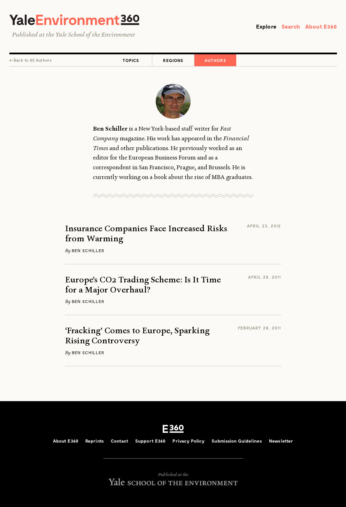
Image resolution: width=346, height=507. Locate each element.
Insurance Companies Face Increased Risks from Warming (146, 234)
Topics (131, 60)
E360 (173, 429)
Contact (119, 441)
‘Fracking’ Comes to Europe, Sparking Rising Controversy (137, 336)
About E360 (321, 26)
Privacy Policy (188, 441)
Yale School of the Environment (95, 34)
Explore (266, 26)
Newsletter (281, 441)
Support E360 (150, 441)
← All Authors (30, 59)
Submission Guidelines (237, 441)
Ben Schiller (88, 250)
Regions (173, 60)
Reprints (94, 441)
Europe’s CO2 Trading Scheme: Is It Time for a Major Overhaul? (143, 285)
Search (291, 26)
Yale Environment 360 (74, 19)
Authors (215, 60)
